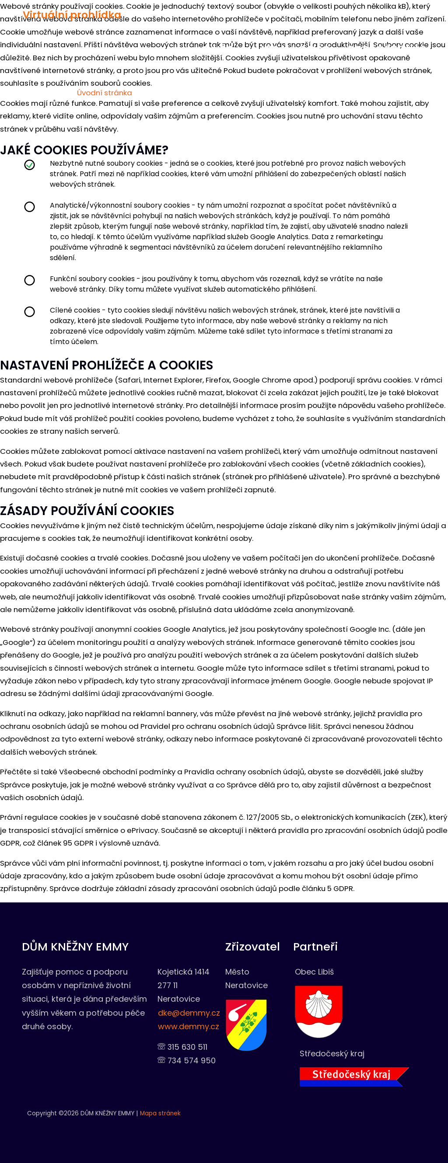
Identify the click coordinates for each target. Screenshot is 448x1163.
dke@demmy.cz (189, 1012)
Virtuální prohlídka (62, 15)
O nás (217, 49)
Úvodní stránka (103, 92)
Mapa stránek (160, 1113)
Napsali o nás (286, 49)
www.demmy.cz (188, 1026)
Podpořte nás (375, 49)
